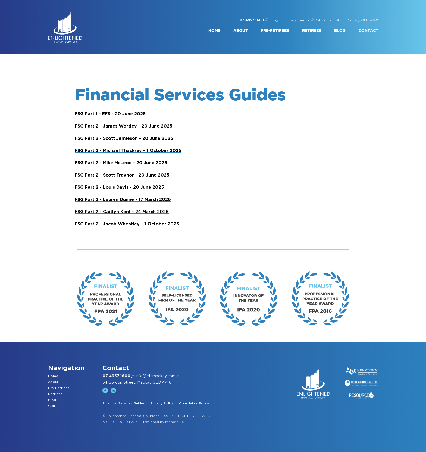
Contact (368, 30)
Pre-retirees (275, 30)
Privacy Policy (162, 403)
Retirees (311, 30)
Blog (340, 30)
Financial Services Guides (123, 403)
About (240, 30)
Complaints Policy (194, 403)
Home (214, 30)
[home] (65, 27)
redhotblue (174, 421)
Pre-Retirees (58, 387)
